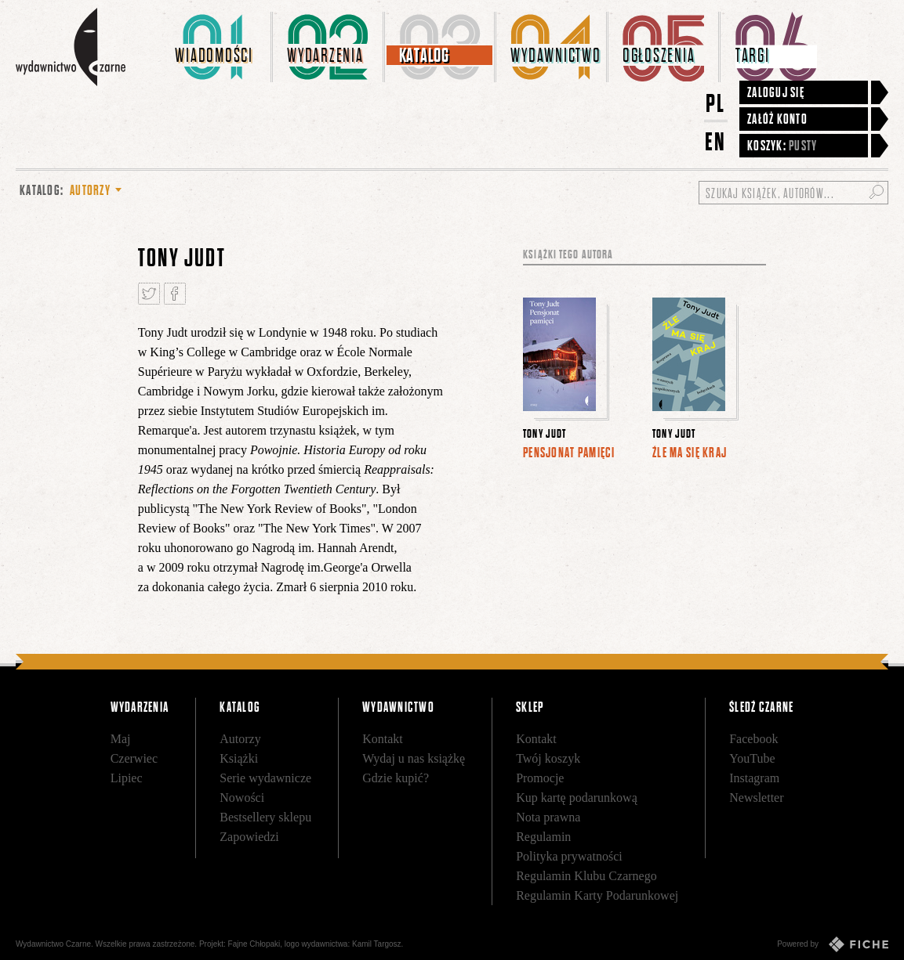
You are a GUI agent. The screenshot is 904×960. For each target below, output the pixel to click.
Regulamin (543, 836)
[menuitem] (218, 47)
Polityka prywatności (569, 856)
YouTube (752, 758)
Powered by (832, 944)
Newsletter (756, 797)
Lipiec (127, 778)
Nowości (242, 797)
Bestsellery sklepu (265, 817)
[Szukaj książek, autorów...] (793, 192)
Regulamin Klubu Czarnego (586, 875)
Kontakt (382, 738)
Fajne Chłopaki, (255, 944)
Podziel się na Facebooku (175, 294)
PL (716, 103)
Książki (239, 758)
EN (716, 141)
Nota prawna (548, 817)
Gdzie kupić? (395, 778)
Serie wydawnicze (265, 778)
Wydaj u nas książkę (413, 758)
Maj (121, 738)
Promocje (540, 778)
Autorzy (240, 738)
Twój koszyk (548, 758)
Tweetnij (149, 294)
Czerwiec (134, 758)
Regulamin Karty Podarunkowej (597, 895)
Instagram (754, 778)
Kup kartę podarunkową (576, 797)
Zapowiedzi (249, 836)
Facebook (753, 738)
